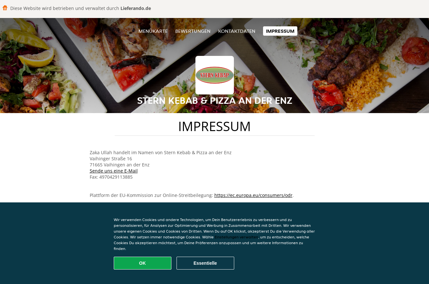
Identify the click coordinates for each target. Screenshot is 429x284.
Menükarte (153, 31)
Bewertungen (192, 31)
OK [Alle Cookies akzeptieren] (142, 263)
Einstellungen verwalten (236, 237)
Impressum (280, 31)
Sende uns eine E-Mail (114, 171)
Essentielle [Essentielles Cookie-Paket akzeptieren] (205, 263)
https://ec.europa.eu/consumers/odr (253, 195)
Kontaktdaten (236, 31)
